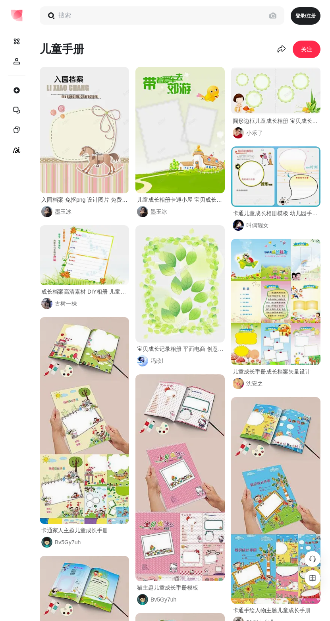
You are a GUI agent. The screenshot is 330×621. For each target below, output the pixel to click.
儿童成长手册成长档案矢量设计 (272, 371)
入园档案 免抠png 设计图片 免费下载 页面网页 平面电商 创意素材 (85, 200)
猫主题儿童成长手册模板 (167, 587)
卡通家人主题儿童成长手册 (74, 530)
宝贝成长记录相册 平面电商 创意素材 (181, 349)
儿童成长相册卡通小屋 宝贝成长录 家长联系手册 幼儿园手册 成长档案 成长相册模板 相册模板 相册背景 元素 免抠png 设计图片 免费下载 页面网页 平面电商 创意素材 (181, 200)
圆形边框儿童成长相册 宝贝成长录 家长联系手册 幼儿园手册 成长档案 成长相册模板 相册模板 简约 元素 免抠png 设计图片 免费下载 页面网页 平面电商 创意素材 (276, 121)
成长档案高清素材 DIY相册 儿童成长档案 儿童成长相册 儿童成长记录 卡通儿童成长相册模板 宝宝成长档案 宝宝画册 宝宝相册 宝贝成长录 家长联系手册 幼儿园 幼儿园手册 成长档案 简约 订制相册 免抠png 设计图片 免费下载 (85, 291)
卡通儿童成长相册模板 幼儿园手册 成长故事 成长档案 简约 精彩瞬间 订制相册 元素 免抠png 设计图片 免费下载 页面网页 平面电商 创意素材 (276, 213)
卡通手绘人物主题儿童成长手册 (272, 610)
